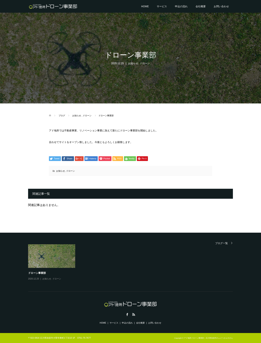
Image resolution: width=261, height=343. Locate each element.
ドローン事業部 (37, 272)
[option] (133, 262)
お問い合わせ (221, 6)
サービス (162, 6)
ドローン (145, 63)
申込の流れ (181, 6)
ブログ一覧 (221, 243)
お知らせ (133, 63)
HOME (145, 6)
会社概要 (201, 6)
